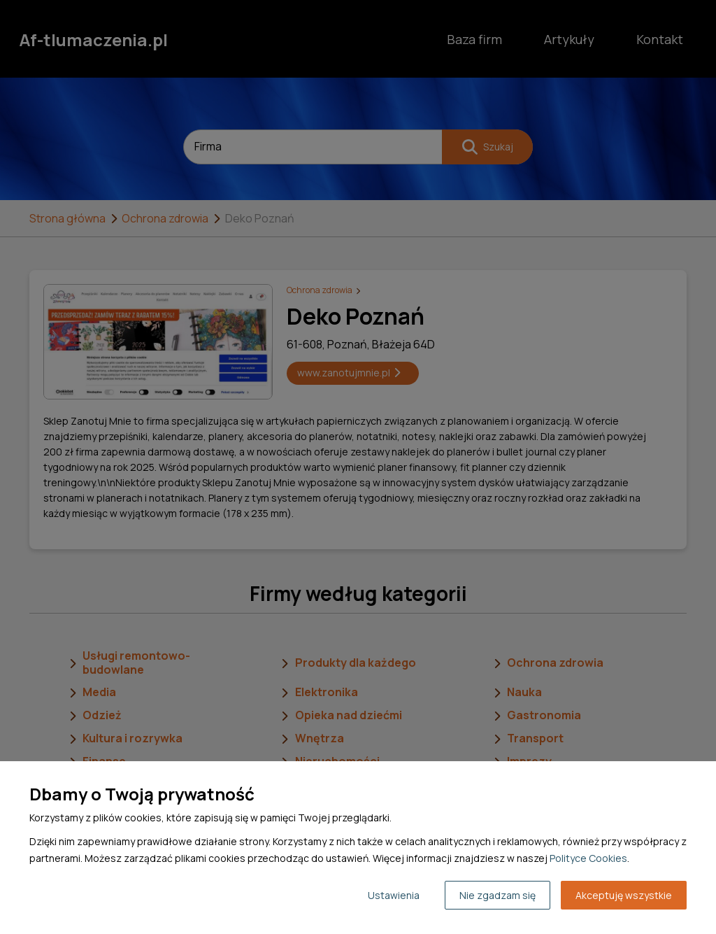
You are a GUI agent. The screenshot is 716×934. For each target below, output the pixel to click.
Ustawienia (394, 895)
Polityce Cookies (588, 858)
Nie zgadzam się (497, 895)
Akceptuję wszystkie (623, 895)
